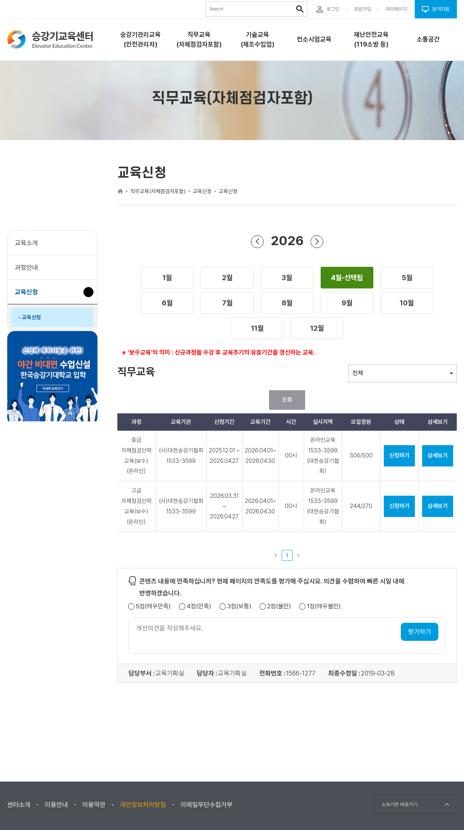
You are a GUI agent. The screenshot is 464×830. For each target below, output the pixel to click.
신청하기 (399, 455)
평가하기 (419, 631)
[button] (167, 277)
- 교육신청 (29, 317)
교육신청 (29, 295)
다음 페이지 (298, 555)
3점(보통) (239, 606)
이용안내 (56, 804)
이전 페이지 (275, 555)
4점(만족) (199, 606)
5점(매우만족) (153, 606)
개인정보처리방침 (143, 804)
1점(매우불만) (324, 606)
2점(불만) (279, 606)
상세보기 (438, 455)
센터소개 (18, 804)
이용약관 (93, 804)
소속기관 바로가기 (399, 804)
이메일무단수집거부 (207, 804)
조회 (287, 399)
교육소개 (26, 243)
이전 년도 (257, 241)
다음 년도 (317, 241)
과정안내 (26, 267)
